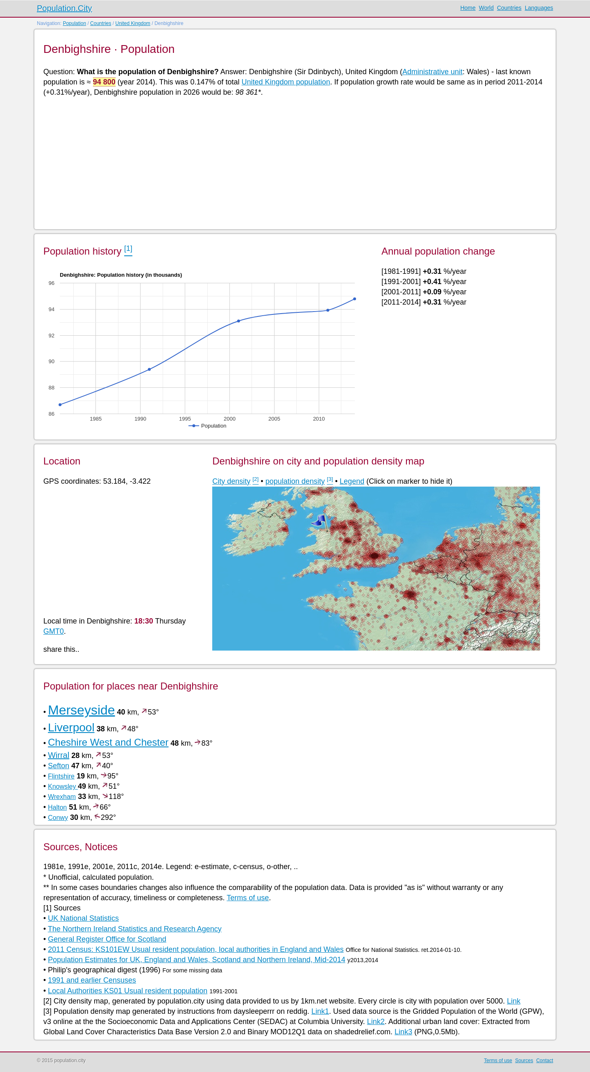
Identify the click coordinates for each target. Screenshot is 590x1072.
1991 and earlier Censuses (92, 980)
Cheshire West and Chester (108, 742)
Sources (524, 1060)
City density (231, 481)
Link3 (403, 1032)
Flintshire (61, 776)
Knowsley (63, 786)
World (486, 8)
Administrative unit (432, 72)
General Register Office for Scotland (107, 939)
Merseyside (81, 710)
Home (467, 8)
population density (295, 481)
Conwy (58, 817)
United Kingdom (132, 23)
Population (74, 23)
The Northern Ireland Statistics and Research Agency (135, 929)
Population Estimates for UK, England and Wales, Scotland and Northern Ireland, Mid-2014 (196, 960)
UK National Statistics (83, 918)
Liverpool (71, 727)
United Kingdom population (286, 82)
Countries (509, 8)
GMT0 (53, 631)
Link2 (376, 1021)
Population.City (64, 8)
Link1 (320, 1011)
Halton (57, 807)
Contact (544, 1060)
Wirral (58, 755)
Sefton (58, 766)
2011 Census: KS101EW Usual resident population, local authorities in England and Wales (196, 949)
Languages (539, 8)
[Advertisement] (289, 162)
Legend (352, 481)
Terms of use (248, 898)
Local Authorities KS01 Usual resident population (127, 991)
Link (513, 1001)
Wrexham (62, 796)
